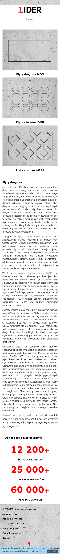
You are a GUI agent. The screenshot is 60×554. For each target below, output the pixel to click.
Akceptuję (52, 551)
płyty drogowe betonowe (35, 236)
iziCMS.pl (19, 523)
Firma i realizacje (11, 533)
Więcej (42, 551)
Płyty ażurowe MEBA (30, 170)
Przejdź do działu (17, 415)
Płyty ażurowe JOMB (30, 122)
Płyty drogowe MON (30, 74)
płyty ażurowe (42, 273)
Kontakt (6, 537)
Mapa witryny (9, 514)
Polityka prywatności (13, 518)
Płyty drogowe (10, 528)
